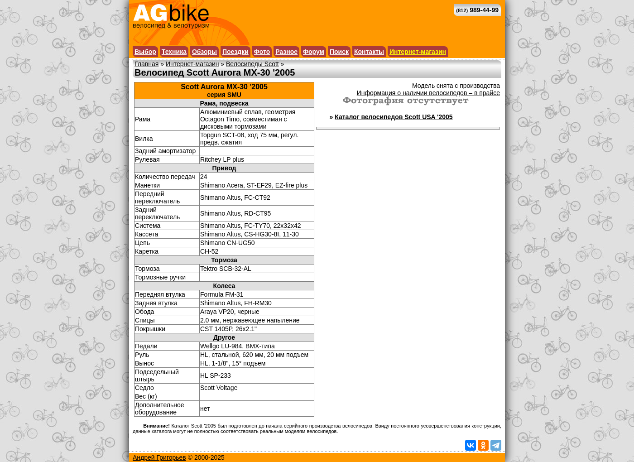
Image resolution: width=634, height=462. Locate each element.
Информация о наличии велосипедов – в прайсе (428, 92)
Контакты (369, 51)
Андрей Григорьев (159, 457)
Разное (286, 51)
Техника (174, 51)
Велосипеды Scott (252, 63)
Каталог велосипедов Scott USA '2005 (393, 116)
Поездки (235, 51)
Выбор (145, 51)
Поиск (339, 51)
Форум (313, 51)
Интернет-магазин (417, 51)
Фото (262, 51)
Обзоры (204, 51)
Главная (146, 63)
